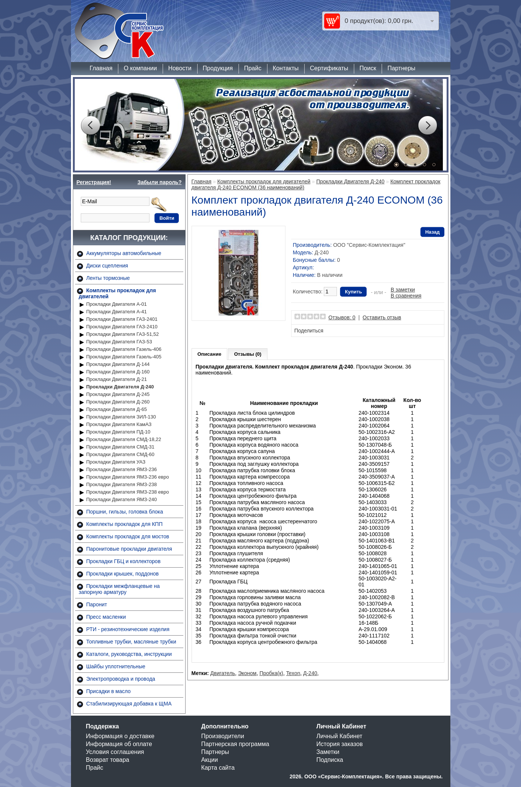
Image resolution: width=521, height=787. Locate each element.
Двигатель (222, 673)
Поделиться (308, 331)
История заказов (339, 744)
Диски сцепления (107, 266)
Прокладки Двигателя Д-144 (118, 364)
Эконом (247, 673)
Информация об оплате (119, 744)
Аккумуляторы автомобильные (124, 253)
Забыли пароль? (159, 182)
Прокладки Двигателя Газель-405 (124, 357)
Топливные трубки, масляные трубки (131, 642)
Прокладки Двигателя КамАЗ (119, 424)
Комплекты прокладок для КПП (124, 524)
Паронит (96, 604)
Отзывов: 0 (341, 317)
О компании (140, 68)
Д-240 (310, 673)
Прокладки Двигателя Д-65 (116, 409)
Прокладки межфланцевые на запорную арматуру (119, 589)
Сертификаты (329, 68)
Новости (180, 68)
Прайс (252, 68)
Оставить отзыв (381, 317)
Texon (293, 673)
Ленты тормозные (108, 278)
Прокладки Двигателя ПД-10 (118, 432)
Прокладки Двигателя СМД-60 (120, 454)
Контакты (286, 68)
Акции (209, 760)
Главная (101, 68)
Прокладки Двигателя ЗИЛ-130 (121, 417)
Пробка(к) (271, 673)
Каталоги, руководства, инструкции (129, 654)
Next (427, 125)
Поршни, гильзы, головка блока (124, 512)
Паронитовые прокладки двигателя (129, 549)
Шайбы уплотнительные (115, 666)
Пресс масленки (106, 617)
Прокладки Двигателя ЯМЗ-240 (121, 499)
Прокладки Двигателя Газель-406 (124, 349)
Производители (222, 736)
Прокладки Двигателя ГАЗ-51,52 (122, 334)
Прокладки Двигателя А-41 (116, 311)
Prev (90, 125)
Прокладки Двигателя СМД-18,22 (124, 439)
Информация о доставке (120, 736)
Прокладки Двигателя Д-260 (118, 402)
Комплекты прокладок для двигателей (263, 181)
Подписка (329, 760)
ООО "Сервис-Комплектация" (369, 245)
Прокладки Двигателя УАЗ (116, 462)
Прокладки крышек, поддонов (122, 574)
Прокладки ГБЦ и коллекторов (123, 561)
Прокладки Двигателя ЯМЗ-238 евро (127, 492)
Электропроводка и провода (121, 679)
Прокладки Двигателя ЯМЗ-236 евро (127, 477)
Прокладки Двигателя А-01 (116, 304)
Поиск (367, 68)
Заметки (327, 752)
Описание (210, 354)
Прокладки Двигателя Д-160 (118, 372)
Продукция (218, 68)
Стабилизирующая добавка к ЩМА (129, 704)
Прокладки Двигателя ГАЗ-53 (119, 341)
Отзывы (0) (247, 354)
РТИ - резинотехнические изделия (127, 629)
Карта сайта (217, 767)
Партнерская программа (235, 744)
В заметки (403, 290)
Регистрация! (94, 182)
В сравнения (406, 296)
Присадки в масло (108, 691)
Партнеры (401, 68)
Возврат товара (108, 760)
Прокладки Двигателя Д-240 (120, 387)
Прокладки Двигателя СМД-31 (120, 447)
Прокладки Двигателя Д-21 (116, 379)
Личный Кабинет (339, 736)
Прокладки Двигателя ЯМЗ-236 (121, 469)
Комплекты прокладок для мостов (127, 536)
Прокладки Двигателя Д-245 (118, 394)
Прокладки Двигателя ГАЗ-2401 (122, 319)
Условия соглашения (115, 752)
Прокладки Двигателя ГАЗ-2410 (122, 326)
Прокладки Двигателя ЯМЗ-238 (121, 484)
